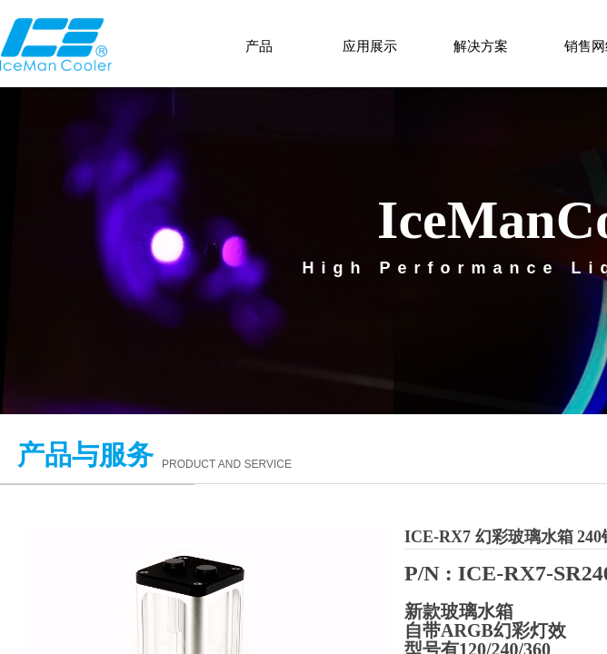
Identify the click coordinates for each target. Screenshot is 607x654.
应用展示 (370, 46)
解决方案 (480, 46)
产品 (259, 46)
